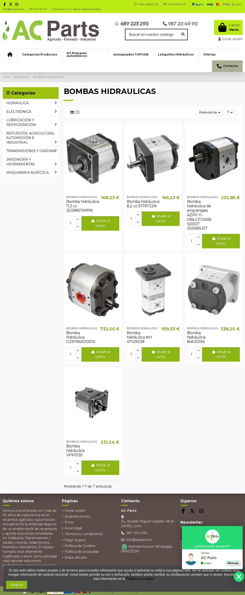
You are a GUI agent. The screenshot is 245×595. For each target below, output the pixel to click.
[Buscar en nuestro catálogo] (183, 34)
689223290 (130, 551)
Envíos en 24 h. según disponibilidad (76, 9)
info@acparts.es (14, 9)
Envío (69, 522)
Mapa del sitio (76, 557)
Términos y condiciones (84, 534)
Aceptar (16, 585)
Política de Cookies (80, 546)
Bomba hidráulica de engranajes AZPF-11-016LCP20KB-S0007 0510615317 (199, 215)
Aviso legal (73, 528)
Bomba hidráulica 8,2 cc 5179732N (143, 203)
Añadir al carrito (100, 223)
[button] (39, 54)
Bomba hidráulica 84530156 (196, 337)
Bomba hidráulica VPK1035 (75, 450)
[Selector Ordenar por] (209, 112)
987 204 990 (136, 533)
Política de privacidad (82, 552)
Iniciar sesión (75, 511)
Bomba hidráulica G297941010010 (80, 337)
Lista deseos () (146, 4)
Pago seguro (75, 540)
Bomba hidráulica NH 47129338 (139, 337)
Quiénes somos (77, 516)
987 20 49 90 (38, 9)
